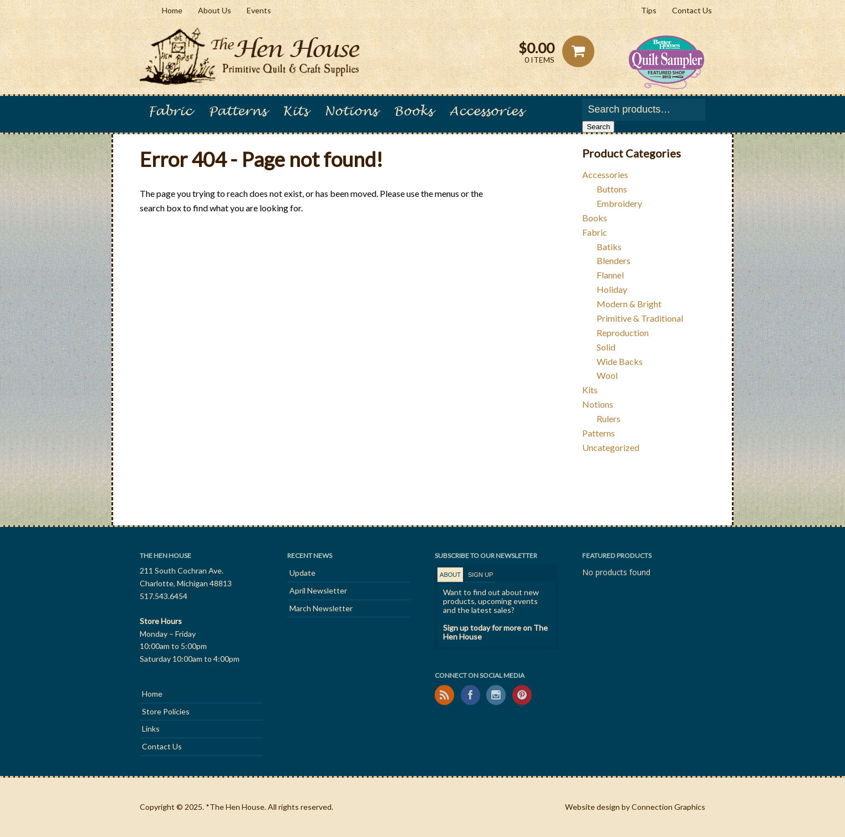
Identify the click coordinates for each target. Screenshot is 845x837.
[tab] (450, 574)
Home (172, 10)
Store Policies (166, 711)
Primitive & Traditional (640, 318)
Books (413, 111)
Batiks (609, 246)
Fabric (170, 111)
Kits (295, 111)
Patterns (237, 111)
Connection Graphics (668, 806)
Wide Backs (620, 361)
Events (259, 10)
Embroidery (619, 203)
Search (598, 127)
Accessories (486, 111)
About (450, 574)
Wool (607, 375)
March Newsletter (321, 608)
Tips (648, 10)
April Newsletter (318, 590)
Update (302, 572)
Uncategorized (610, 447)
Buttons (612, 189)
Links (151, 728)
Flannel (610, 275)
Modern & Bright (629, 303)
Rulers (608, 418)
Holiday (612, 289)
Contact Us (692, 10)
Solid (606, 347)
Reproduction (623, 332)
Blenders (613, 260)
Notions (350, 111)
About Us (214, 10)
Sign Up (480, 574)
